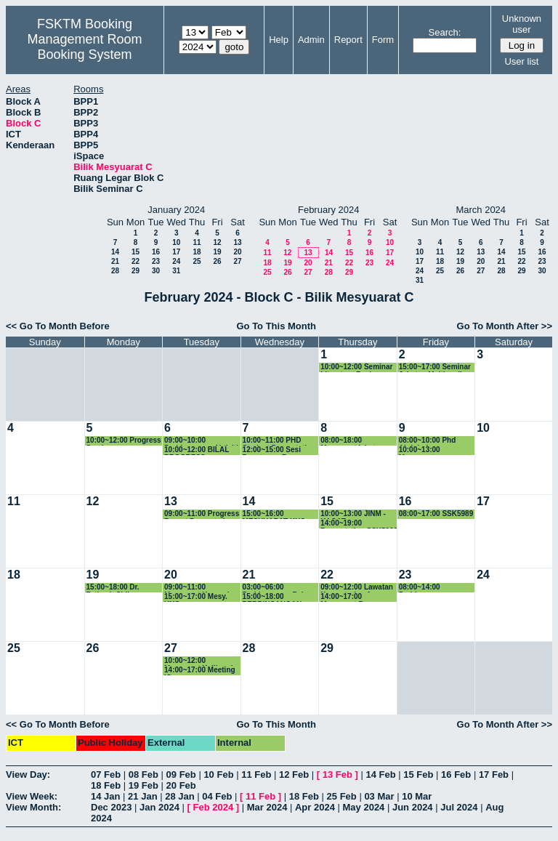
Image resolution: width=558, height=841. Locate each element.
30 (156, 271)
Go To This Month (276, 326)
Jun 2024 (412, 807)
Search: (445, 32)
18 (197, 252)
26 (217, 261)
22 (136, 261)
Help (278, 39)
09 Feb (181, 774)
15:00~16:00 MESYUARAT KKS (274, 514)
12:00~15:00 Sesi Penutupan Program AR (277, 450)
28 (115, 271)
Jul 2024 (458, 807)
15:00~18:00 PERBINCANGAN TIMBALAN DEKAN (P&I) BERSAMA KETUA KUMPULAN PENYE (277, 597)
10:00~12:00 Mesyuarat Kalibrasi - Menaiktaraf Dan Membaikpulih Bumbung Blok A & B (201, 661)
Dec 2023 (111, 807)
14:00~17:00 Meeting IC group (199, 670)
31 (176, 271)
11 (197, 242)
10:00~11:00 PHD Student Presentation (279, 441)
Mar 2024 (267, 807)
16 (156, 252)
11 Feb (256, 774)
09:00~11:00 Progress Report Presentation (201, 514)
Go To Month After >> (504, 326)
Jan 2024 (159, 807)
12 (217, 242)
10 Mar (417, 796)
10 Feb (218, 774)
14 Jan (105, 796)
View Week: (31, 796)
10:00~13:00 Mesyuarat (419, 450)
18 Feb (106, 785)
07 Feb (106, 774)
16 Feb (456, 774)
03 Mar (379, 796)
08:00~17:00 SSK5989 (436, 514)
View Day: (28, 774)
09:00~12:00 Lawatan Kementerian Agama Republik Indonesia (356, 587)
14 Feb (380, 774)
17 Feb (494, 774)
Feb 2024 (213, 807)
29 (136, 271)
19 (217, 252)
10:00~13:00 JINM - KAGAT (353, 514)
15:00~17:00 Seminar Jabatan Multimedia (435, 367)
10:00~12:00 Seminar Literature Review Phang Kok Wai (356, 367)
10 (176, 242)
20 (237, 252)
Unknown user (521, 24)
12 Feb (294, 774)
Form (383, 39)
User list (521, 61)
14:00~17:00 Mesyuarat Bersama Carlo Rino (354, 597)
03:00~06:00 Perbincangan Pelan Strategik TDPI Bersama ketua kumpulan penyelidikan (277, 587)
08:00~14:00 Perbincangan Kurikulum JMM (426, 587)
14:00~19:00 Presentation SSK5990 (358, 523)
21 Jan (142, 796)
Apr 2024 (315, 807)
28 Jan (179, 796)
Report (348, 39)
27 (237, 261)
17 (176, 252)
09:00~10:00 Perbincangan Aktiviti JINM (201, 441)
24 (176, 261)
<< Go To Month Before (58, 326)
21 (115, 261)
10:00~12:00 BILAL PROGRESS (196, 450)
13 (237, 242)
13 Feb (337, 774)
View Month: (33, 807)
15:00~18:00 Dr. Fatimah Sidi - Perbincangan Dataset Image (124, 587)
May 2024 (364, 807)
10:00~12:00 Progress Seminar (123, 441)
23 (156, 261)
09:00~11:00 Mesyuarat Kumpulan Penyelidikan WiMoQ (201, 587)
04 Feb (217, 796)
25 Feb (342, 796)
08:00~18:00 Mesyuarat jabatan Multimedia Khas (352, 441)
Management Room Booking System (84, 47)
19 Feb (143, 785)
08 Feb (143, 774)
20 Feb (181, 785)
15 (136, 252)
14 (115, 252)
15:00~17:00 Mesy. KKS (195, 597)
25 (197, 261)
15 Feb (418, 774)
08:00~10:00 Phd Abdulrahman (427, 441)
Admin (311, 39)
